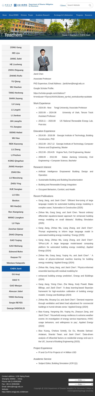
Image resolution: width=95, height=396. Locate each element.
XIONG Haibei (15, 132)
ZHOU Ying (16, 184)
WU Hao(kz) (15, 206)
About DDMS (14, 15)
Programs (79, 15)
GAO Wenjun (16, 286)
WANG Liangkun (16, 218)
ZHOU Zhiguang (15, 70)
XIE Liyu (16, 53)
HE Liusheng (16, 64)
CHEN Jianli (85, 35)
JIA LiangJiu (16, 121)
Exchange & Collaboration (63, 15)
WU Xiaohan (16, 87)
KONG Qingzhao (16, 161)
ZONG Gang (16, 47)
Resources (88, 15)
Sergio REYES (16, 303)
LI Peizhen (16, 155)
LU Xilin (16, 195)
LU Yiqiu (16, 223)
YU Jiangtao (16, 127)
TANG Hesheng (16, 93)
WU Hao (16, 138)
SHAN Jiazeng (16, 98)
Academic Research (42, 15)
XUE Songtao (16, 189)
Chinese (63, 5)
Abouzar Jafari (16, 291)
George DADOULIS (16, 308)
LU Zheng (15, 149)
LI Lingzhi (16, 110)
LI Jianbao (16, 115)
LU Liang (16, 104)
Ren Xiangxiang (15, 212)
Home (4, 15)
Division (24, 15)
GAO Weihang (15, 246)
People (30, 15)
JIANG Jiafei (16, 59)
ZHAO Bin (16, 172)
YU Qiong (15, 81)
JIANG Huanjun (16, 167)
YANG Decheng (16, 297)
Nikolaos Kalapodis (16, 263)
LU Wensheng (15, 178)
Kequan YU (16, 257)
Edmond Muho (16, 252)
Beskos (15, 201)
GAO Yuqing (16, 240)
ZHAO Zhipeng (16, 235)
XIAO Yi (15, 280)
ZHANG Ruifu (16, 76)
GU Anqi (16, 274)
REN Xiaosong (16, 144)
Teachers (74, 35)
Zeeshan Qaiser (15, 229)
